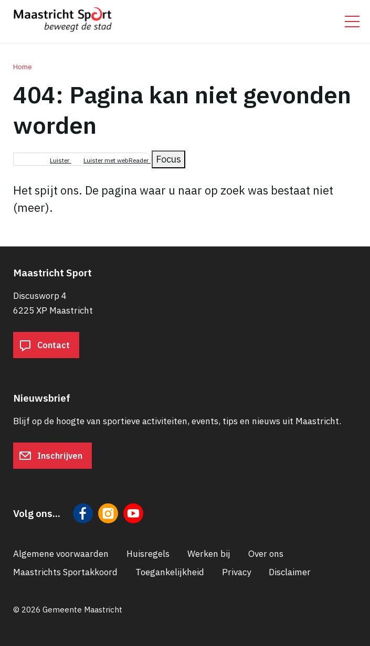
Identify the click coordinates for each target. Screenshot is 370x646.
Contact (44, 345)
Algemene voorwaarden (61, 553)
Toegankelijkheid (169, 572)
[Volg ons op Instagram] (108, 513)
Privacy (236, 572)
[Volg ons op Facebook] (83, 513)
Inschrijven (50, 455)
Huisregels (148, 553)
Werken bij (208, 553)
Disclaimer (290, 572)
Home (22, 66)
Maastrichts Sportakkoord (65, 572)
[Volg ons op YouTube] (133, 513)
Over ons (265, 553)
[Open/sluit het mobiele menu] (352, 21)
